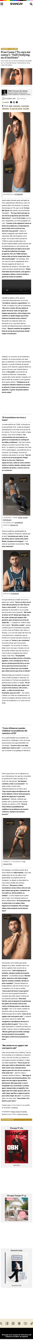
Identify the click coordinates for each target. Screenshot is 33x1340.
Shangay (5, 49)
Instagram (14, 1107)
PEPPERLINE (7, 520)
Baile (10, 106)
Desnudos (16, 106)
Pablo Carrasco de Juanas (18, 91)
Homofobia (25, 106)
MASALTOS (14, 525)
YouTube (26, 108)
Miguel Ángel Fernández (19, 1112)
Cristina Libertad (22, 1114)
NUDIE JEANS (22, 517)
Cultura (13, 49)
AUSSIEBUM (18, 194)
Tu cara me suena (16, 108)
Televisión (5, 108)
